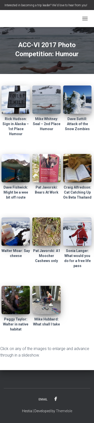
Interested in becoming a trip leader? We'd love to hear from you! (46, 5)
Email (43, 399)
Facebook (55, 399)
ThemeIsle (64, 411)
